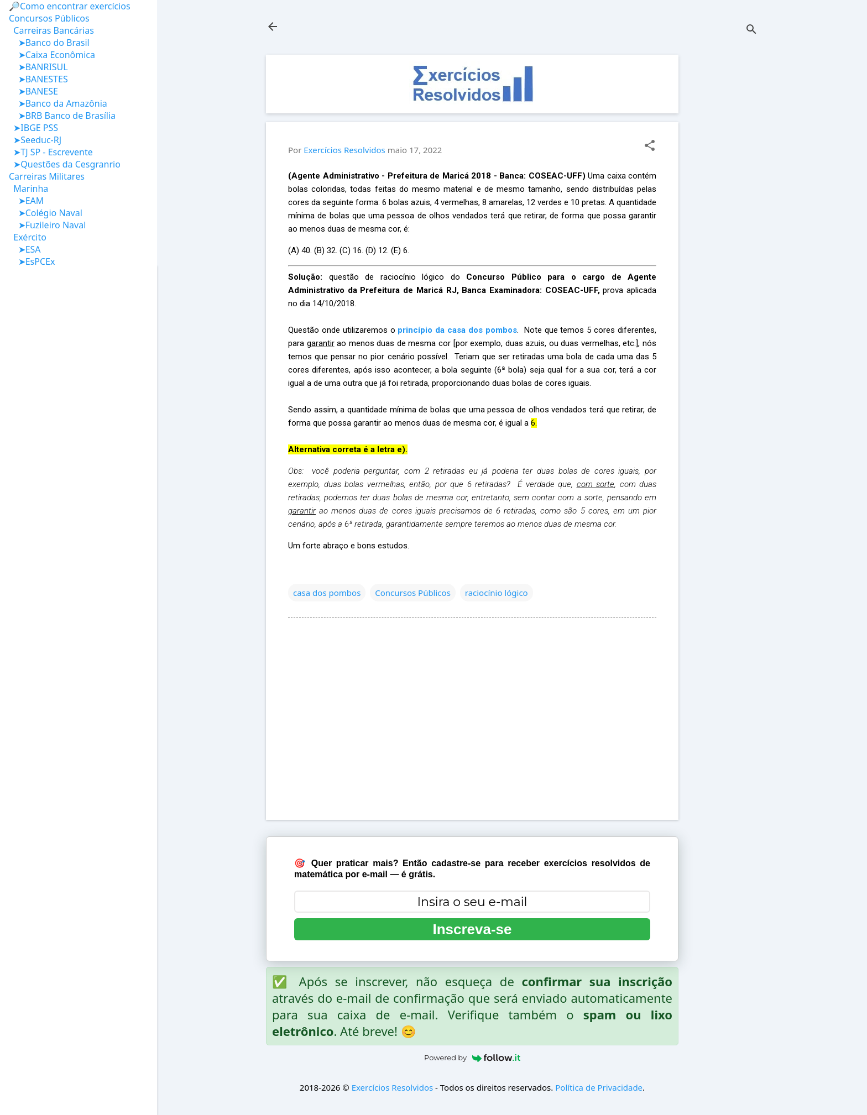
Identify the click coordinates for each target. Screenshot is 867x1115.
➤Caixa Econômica (52, 55)
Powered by (472, 1057)
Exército (27, 237)
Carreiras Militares (47, 176)
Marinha (28, 188)
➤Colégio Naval (45, 213)
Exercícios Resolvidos (392, 1087)
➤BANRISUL (38, 67)
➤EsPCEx (32, 261)
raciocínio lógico (496, 592)
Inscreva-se (471, 929)
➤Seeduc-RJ (35, 140)
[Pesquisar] (751, 30)
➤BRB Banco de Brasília (62, 115)
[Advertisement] (722, 220)
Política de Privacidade (599, 1087)
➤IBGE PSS (33, 128)
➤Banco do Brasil (49, 42)
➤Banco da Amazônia (58, 103)
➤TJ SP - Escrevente (51, 152)
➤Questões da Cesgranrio (65, 164)
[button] (649, 146)
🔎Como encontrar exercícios (69, 6)
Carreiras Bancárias (51, 30)
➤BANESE (33, 91)
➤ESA (25, 249)
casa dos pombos (327, 592)
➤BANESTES (38, 79)
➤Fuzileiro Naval (47, 225)
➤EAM (26, 201)
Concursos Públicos (413, 592)
